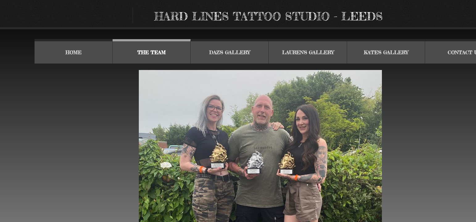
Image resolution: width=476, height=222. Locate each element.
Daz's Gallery (229, 52)
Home (73, 52)
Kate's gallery (386, 52)
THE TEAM (151, 52)
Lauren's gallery (308, 52)
